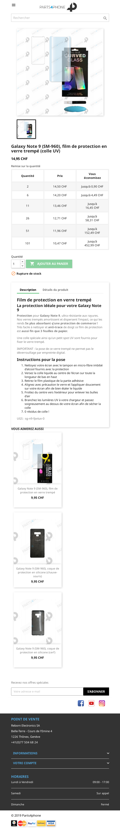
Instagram (102, 703)
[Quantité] (15, 264)
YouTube (91, 703)
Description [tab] (28, 290)
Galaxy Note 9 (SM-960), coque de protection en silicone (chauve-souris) (37, 572)
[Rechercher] (60, 18)
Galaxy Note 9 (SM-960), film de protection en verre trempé (38, 490)
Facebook (81, 703)
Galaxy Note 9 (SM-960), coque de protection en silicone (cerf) (37, 650)
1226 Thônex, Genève (25, 737)
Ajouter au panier (49, 263)
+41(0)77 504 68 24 (24, 742)
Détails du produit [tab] (55, 290)
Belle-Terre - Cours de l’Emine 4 (31, 731)
